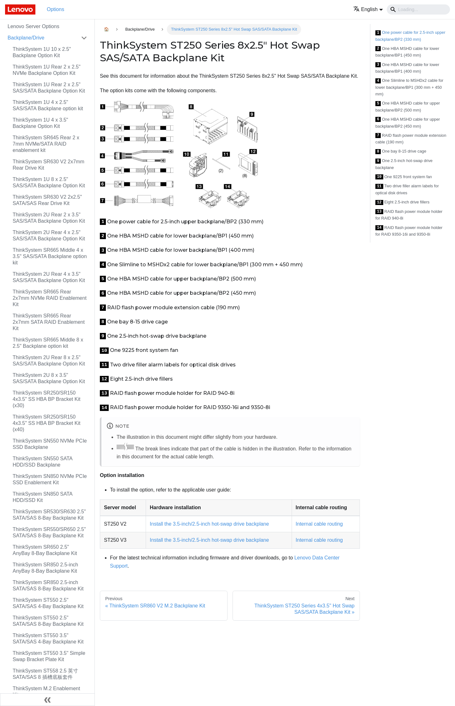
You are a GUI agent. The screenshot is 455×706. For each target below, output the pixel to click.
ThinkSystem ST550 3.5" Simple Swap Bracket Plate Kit (49, 656)
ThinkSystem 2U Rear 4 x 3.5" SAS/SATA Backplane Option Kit (49, 277)
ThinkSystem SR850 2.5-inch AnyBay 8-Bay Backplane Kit (45, 568)
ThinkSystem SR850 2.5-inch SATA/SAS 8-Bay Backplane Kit (48, 585)
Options (55, 9)
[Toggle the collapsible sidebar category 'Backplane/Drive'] (84, 38)
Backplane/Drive (26, 37)
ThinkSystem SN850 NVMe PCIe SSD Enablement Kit (50, 479)
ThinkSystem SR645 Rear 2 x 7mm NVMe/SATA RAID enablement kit (46, 144)
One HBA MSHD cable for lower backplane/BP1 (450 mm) (407, 52)
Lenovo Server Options (33, 26)
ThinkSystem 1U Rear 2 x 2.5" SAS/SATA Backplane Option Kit (49, 88)
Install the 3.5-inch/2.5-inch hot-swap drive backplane (209, 524)
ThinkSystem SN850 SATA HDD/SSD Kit (42, 497)
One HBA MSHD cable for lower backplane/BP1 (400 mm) (407, 68)
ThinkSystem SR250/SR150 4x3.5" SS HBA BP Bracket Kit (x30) (46, 399)
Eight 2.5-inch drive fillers (402, 202)
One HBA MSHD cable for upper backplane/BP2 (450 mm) (407, 123)
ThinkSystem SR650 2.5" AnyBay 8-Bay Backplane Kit (45, 550)
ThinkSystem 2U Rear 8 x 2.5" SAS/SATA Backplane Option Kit (49, 360)
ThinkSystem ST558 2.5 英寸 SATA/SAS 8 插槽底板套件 (45, 674)
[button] (368, 9)
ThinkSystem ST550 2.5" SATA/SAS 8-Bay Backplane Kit (48, 621)
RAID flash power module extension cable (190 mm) (410, 139)
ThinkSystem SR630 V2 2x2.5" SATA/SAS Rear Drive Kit (47, 200)
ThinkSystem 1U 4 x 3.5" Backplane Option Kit (40, 123)
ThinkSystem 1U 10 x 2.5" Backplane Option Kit (42, 52)
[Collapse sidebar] (47, 699)
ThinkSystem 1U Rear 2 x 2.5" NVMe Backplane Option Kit (47, 70)
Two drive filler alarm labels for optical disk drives (407, 189)
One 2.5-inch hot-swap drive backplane (404, 164)
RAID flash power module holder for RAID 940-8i (408, 215)
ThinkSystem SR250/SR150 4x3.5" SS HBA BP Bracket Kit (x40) (46, 423)
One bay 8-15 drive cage (400, 151)
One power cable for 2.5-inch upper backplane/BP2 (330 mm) (410, 36)
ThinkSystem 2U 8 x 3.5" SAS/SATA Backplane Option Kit (49, 378)
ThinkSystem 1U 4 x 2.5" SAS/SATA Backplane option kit (48, 105)
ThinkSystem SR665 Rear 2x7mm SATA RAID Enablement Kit (49, 322)
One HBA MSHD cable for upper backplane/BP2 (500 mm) (407, 106)
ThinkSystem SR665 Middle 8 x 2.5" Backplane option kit (48, 343)
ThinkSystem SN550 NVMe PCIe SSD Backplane (50, 444)
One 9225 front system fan (403, 177)
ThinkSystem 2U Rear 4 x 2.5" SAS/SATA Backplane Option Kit (49, 235)
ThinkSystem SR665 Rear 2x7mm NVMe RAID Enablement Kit (50, 298)
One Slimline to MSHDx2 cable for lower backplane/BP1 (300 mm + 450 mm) (409, 87)
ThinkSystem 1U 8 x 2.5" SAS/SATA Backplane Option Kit (49, 182)
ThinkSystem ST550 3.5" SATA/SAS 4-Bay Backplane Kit (48, 638)
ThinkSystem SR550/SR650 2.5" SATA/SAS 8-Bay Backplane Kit (49, 532)
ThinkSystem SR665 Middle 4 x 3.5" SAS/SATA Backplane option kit (50, 256)
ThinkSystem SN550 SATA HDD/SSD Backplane (42, 462)
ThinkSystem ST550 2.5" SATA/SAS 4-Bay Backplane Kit (48, 603)
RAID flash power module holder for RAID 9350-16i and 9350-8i (408, 231)
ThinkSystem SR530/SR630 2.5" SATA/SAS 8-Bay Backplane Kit (49, 515)
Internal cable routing (319, 524)
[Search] (418, 9)
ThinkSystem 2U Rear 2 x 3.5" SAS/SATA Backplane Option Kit (49, 218)
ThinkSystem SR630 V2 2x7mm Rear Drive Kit (48, 165)
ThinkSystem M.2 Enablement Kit (46, 691)
